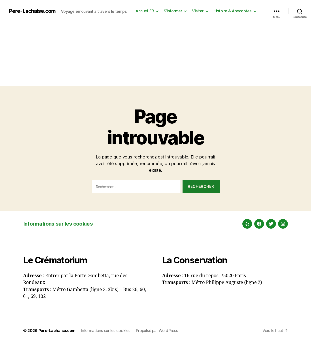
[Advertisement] (155, 55)
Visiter (198, 11)
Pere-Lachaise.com (32, 11)
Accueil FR (145, 11)
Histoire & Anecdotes (233, 11)
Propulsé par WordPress (157, 330)
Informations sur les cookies (58, 223)
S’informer (173, 11)
